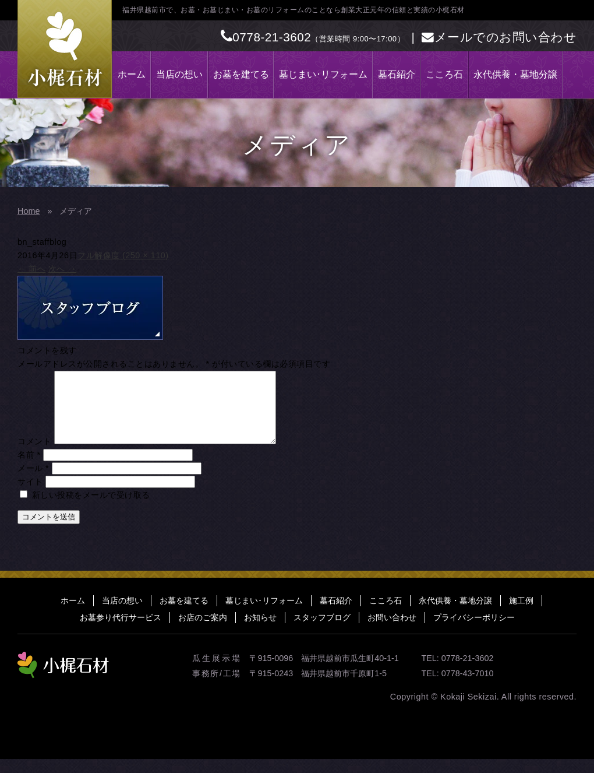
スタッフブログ (322, 631)
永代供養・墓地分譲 (515, 74)
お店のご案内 (202, 631)
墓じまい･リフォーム (323, 74)
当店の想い (179, 74)
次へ (62, 268)
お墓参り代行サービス (120, 631)
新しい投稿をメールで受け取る (91, 509)
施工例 (521, 614)
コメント (34, 455)
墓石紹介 (396, 74)
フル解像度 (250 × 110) (123, 255)
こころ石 (444, 74)
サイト (30, 495)
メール (33, 482)
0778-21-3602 (266, 37)
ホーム (132, 74)
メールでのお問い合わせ (499, 37)
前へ (31, 268)
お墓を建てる (241, 74)
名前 (29, 468)
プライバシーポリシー (474, 631)
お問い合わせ (391, 631)
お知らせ (260, 631)
